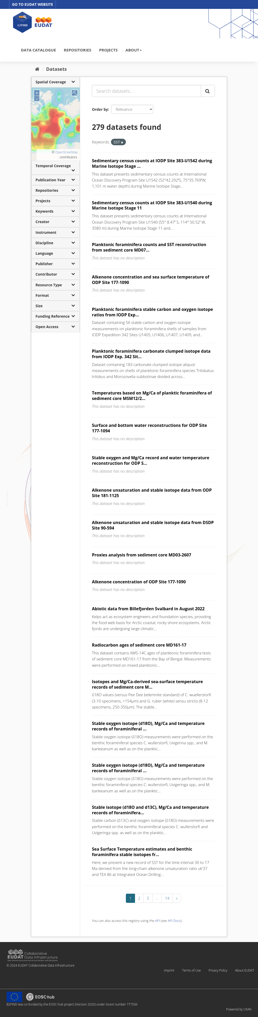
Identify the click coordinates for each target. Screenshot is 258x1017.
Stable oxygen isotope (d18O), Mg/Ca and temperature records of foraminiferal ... (148, 726)
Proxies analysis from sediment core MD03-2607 (141, 555)
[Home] (37, 69)
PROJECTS (108, 50)
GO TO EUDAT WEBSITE (32, 4)
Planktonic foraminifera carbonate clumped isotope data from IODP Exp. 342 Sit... (151, 353)
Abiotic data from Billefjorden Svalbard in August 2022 (148, 609)
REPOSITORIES (77, 50)
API (157, 920)
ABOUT (134, 50)
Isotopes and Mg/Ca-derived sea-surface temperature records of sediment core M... (147, 684)
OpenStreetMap (66, 152)
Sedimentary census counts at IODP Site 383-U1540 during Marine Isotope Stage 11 (152, 205)
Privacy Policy (218, 970)
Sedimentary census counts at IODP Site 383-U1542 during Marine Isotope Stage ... (152, 163)
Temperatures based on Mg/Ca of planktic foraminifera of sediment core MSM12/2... (152, 395)
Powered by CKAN (238, 1009)
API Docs (174, 920)
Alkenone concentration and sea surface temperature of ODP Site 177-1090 (150, 279)
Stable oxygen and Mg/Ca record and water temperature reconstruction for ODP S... (150, 460)
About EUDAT (244, 970)
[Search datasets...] (146, 91)
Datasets (56, 69)
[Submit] (208, 91)
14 (167, 898)
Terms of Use (191, 970)
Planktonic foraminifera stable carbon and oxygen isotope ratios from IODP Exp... (152, 312)
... (157, 898)
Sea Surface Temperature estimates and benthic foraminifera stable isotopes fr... (142, 851)
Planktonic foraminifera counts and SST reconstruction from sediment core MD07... (149, 247)
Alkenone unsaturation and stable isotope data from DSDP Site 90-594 (153, 525)
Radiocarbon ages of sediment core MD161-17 (139, 645)
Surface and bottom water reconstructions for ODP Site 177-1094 (149, 428)
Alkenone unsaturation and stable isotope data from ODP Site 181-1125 (152, 492)
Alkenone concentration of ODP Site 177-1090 (139, 582)
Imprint (169, 970)
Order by (100, 109)
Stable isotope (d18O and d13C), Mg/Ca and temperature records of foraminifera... (150, 810)
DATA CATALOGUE (38, 50)
